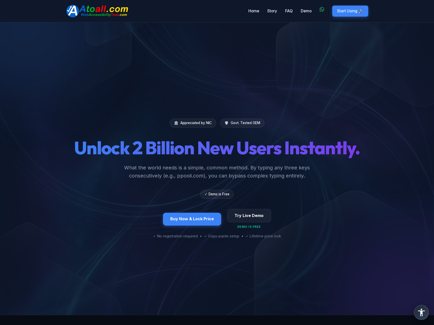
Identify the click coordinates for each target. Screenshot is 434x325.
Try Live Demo (249, 215)
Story (272, 11)
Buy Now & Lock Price (192, 218)
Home (253, 11)
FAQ (289, 11)
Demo (306, 11)
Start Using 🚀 (350, 11)
